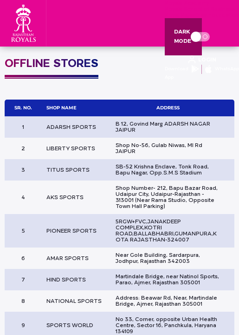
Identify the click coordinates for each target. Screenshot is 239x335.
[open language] (201, 60)
